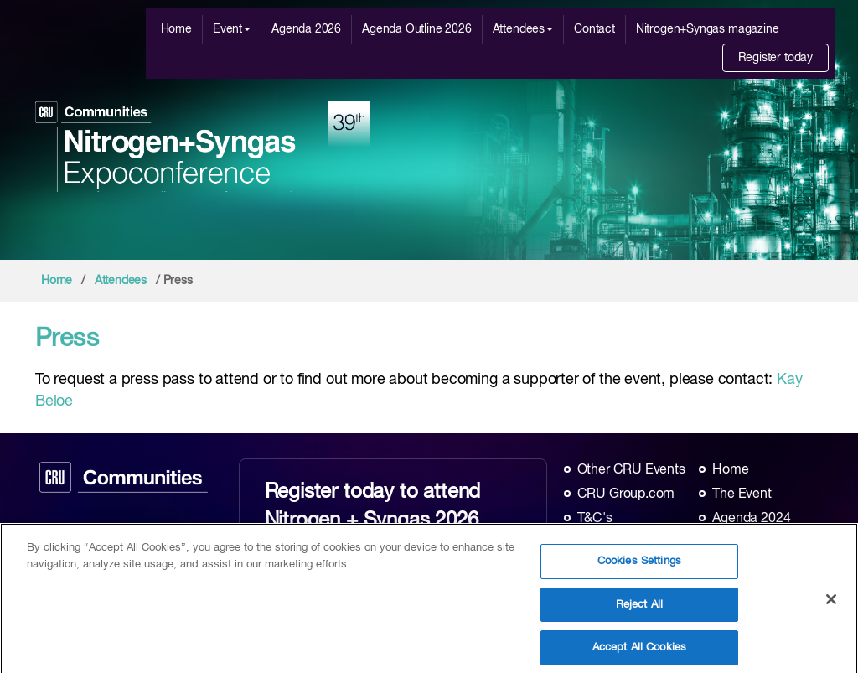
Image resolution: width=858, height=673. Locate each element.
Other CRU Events (631, 470)
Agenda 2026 (306, 29)
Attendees (523, 29)
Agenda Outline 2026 (417, 29)
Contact (594, 29)
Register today (775, 58)
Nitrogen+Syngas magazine (707, 29)
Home (176, 29)
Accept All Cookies (639, 652)
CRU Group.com (626, 494)
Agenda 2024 (751, 518)
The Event (741, 494)
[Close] (831, 605)
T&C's (594, 518)
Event (232, 29)
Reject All (639, 609)
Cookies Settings (639, 566)
